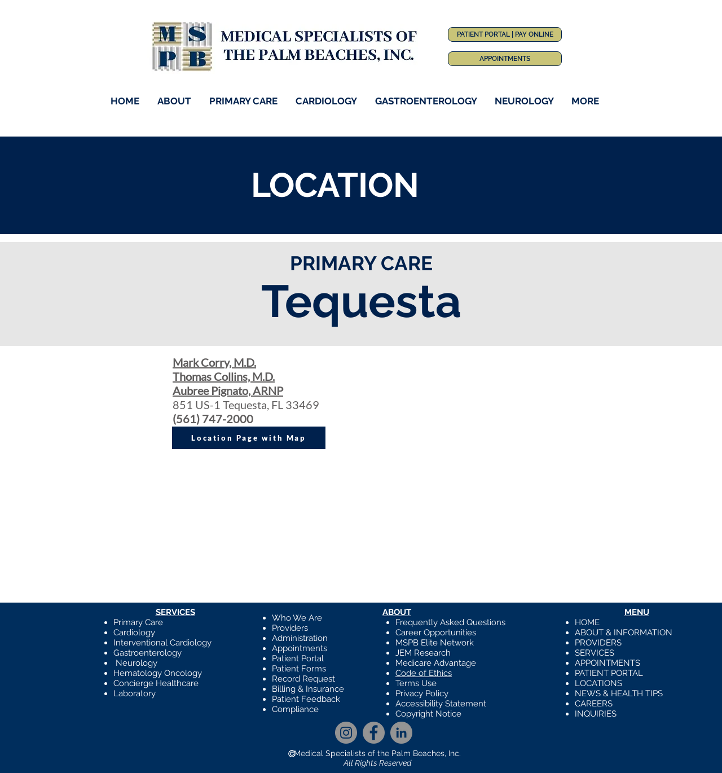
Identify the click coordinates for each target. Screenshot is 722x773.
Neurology (136, 663)
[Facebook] (374, 733)
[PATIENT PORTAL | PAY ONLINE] (505, 34)
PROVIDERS (598, 643)
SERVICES (594, 653)
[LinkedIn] (401, 733)
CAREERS (594, 704)
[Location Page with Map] (248, 438)
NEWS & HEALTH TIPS (619, 693)
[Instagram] (346, 733)
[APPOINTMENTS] (505, 58)
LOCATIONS (598, 683)
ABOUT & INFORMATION (623, 632)
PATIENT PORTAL (609, 673)
